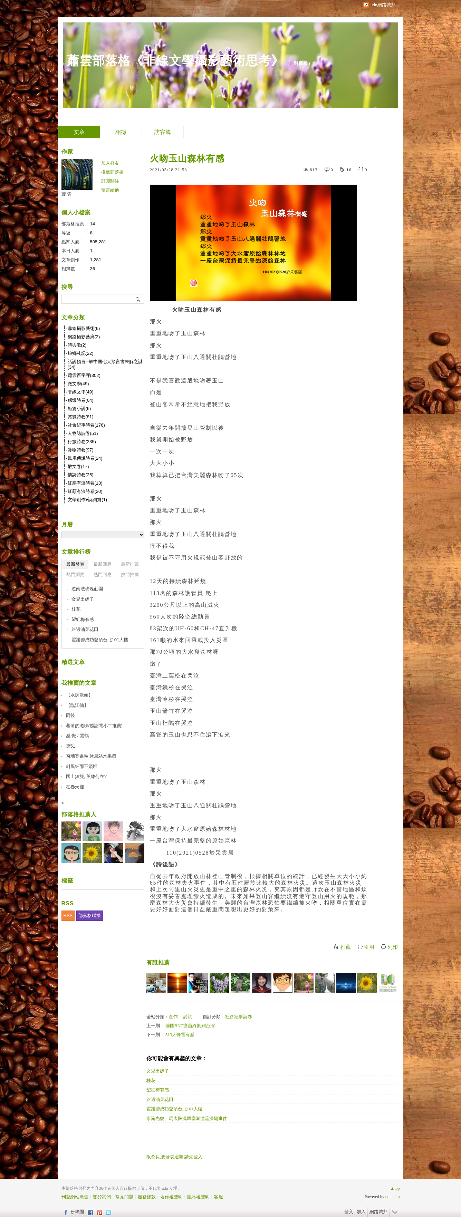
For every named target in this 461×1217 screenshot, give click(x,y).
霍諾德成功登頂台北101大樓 (174, 1108)
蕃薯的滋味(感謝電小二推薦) (94, 725)
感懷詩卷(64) (81, 400)
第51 (70, 746)
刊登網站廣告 (74, 1196)
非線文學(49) (81, 392)
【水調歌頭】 (79, 695)
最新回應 (103, 564)
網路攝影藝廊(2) (84, 336)
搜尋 (138, 299)
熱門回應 (103, 574)
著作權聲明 (171, 1196)
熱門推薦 (130, 574)
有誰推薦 (158, 962)
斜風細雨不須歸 (81, 766)
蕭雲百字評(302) (84, 375)
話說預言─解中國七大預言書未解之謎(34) (105, 364)
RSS (68, 915)
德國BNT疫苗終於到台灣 (190, 1025)
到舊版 (301, 63)
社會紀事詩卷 (238, 1016)
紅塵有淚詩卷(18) (85, 483)
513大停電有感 (180, 1034)
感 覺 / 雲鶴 (77, 735)
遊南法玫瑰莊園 (87, 588)
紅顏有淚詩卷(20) (85, 491)
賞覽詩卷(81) (81, 416)
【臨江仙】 (77, 705)
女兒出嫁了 (157, 1070)
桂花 (150, 1080)
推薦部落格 (112, 172)
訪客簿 (162, 132)
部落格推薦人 (79, 814)
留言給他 (110, 190)
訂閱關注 (110, 181)
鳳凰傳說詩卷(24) (85, 458)
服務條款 (147, 1196)
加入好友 (110, 163)
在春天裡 (75, 786)
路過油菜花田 (159, 1099)
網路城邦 (378, 1211)
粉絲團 (77, 1211)
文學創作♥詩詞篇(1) (87, 499)
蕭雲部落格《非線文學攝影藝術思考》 (175, 60)
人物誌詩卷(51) (83, 433)
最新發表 (75, 564)
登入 (348, 1211)
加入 (361, 1211)
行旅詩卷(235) (82, 441)
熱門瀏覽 (75, 574)
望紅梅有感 (157, 1089)
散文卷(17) (78, 466)
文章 (79, 132)
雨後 (70, 715)
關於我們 (102, 1196)
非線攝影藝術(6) (84, 328)
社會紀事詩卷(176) (86, 425)
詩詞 (187, 1016)
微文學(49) (78, 383)
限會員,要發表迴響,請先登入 (174, 1156)
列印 (392, 947)
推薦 (345, 947)
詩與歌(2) (77, 345)
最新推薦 (130, 564)
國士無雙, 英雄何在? (86, 776)
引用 (369, 947)
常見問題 (124, 1196)
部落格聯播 (89, 915)
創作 (173, 1016)
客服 (218, 1196)
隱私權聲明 (198, 1196)
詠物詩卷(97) (81, 449)
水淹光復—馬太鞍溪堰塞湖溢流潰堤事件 (186, 1118)
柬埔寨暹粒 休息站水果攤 (91, 756)
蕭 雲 (66, 194)
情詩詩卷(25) (81, 474)
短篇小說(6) (79, 408)
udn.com (392, 1196)
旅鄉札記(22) (81, 353)
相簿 (120, 132)
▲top (395, 1188)
